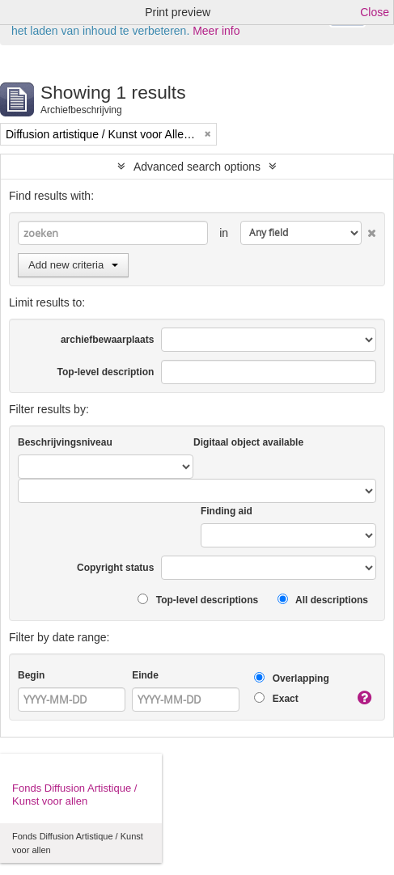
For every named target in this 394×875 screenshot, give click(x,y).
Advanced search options (197, 166)
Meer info (216, 30)
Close (374, 12)
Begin (31, 675)
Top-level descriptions (198, 600)
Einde (145, 675)
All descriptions (322, 600)
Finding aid (226, 511)
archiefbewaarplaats (107, 339)
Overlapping (291, 678)
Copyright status (115, 567)
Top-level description (106, 372)
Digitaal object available (248, 442)
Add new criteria (73, 265)
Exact (276, 698)
